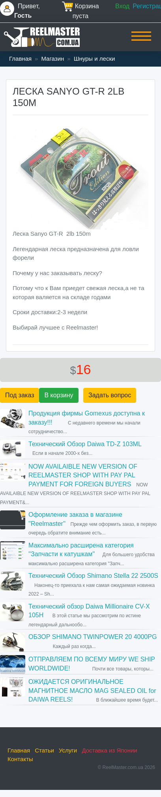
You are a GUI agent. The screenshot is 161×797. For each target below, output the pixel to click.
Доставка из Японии (109, 750)
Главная (20, 58)
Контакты (20, 759)
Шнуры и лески (94, 58)
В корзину (58, 395)
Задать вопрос (109, 395)
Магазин (52, 58)
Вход (122, 6)
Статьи (44, 750)
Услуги (68, 750)
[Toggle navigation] (141, 41)
